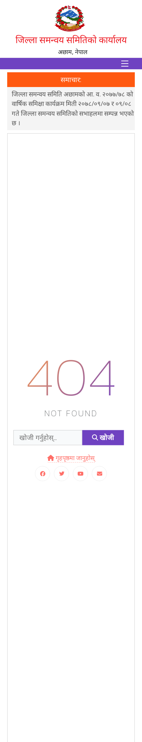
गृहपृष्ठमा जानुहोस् (71, 457)
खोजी (103, 438)
